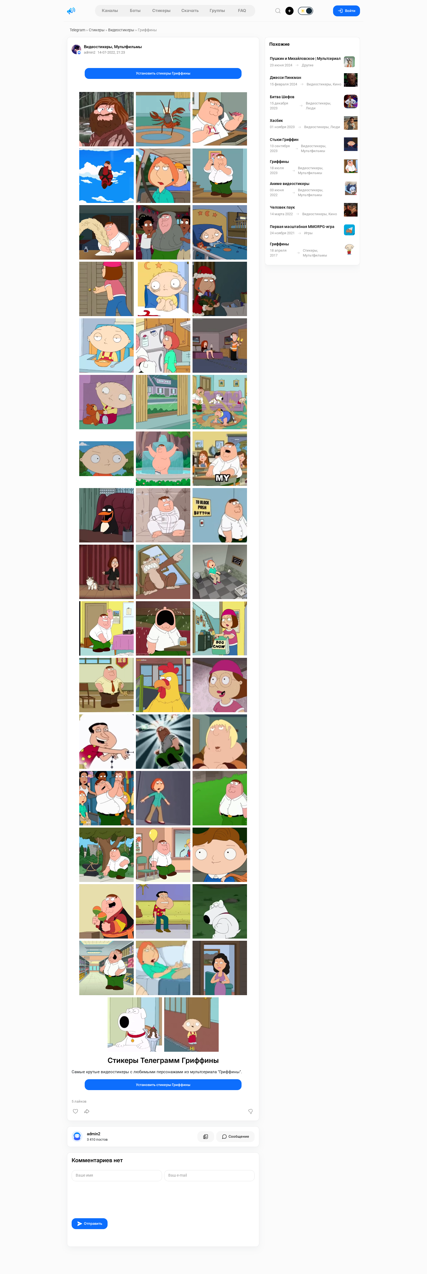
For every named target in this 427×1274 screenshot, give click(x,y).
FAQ (242, 10)
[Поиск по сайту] (278, 11)
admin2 (93, 1133)
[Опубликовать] (289, 11)
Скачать (190, 10)
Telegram (77, 30)
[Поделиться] (87, 1111)
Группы (217, 10)
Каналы (110, 10)
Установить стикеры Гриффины (163, 73)
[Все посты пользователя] (205, 1136)
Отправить (89, 1223)
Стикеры (161, 10)
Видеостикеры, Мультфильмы (113, 46)
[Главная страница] (71, 11)
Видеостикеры (121, 30)
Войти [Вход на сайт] (346, 10)
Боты (135, 10)
